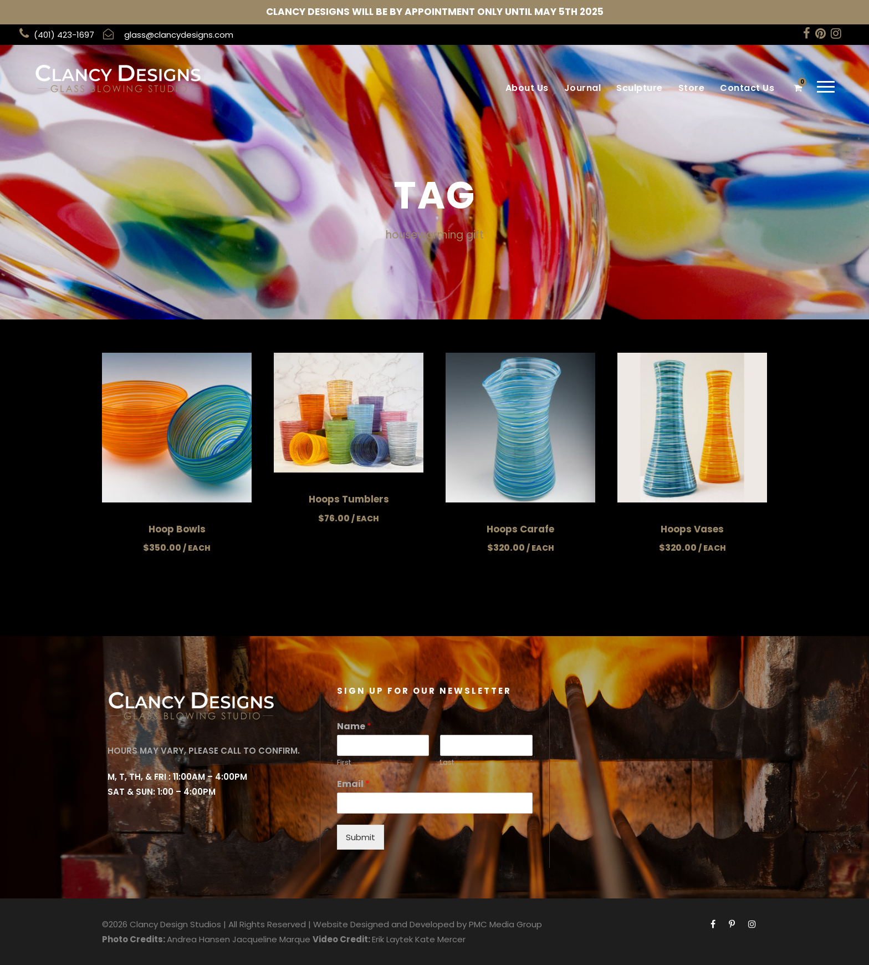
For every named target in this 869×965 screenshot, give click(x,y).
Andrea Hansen (198, 939)
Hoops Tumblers (349, 499)
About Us (527, 88)
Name (354, 727)
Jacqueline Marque (271, 939)
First (344, 763)
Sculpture (639, 88)
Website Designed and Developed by (390, 924)
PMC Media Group (505, 924)
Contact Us (747, 88)
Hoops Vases (692, 529)
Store (691, 88)
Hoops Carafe (520, 529)
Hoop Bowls (177, 529)
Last (447, 763)
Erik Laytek (392, 939)
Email (353, 784)
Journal (582, 88)
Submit (360, 837)
